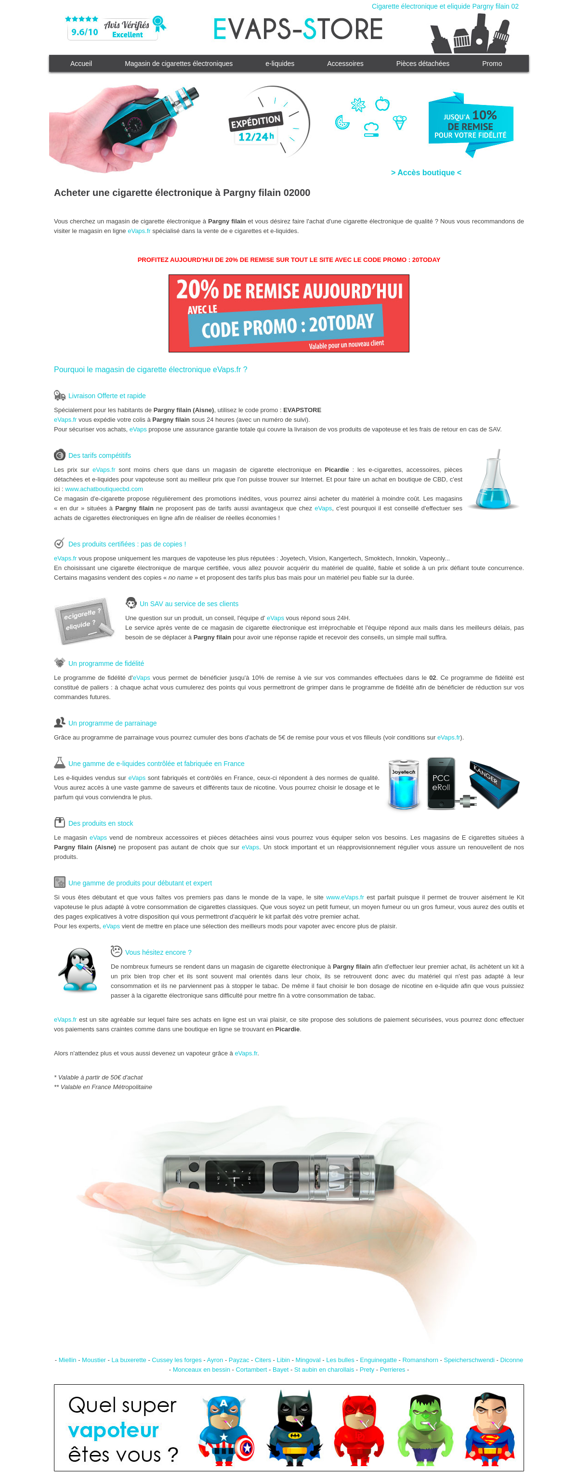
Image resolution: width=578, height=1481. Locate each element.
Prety (367, 1369)
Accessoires (345, 63)
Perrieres (393, 1369)
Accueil (81, 63)
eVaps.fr (139, 230)
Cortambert (251, 1369)
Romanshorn (420, 1360)
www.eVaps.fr (345, 897)
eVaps (138, 429)
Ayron (215, 1360)
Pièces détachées (423, 63)
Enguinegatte (378, 1360)
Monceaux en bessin (201, 1369)
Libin (283, 1360)
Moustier (94, 1360)
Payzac (239, 1360)
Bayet (281, 1369)
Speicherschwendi (469, 1360)
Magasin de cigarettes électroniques (179, 63)
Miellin (68, 1360)
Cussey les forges (176, 1360)
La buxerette (129, 1360)
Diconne (512, 1360)
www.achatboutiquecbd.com (104, 489)
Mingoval (308, 1360)
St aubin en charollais (324, 1369)
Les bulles (340, 1360)
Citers (263, 1360)
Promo (492, 63)
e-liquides (279, 63)
